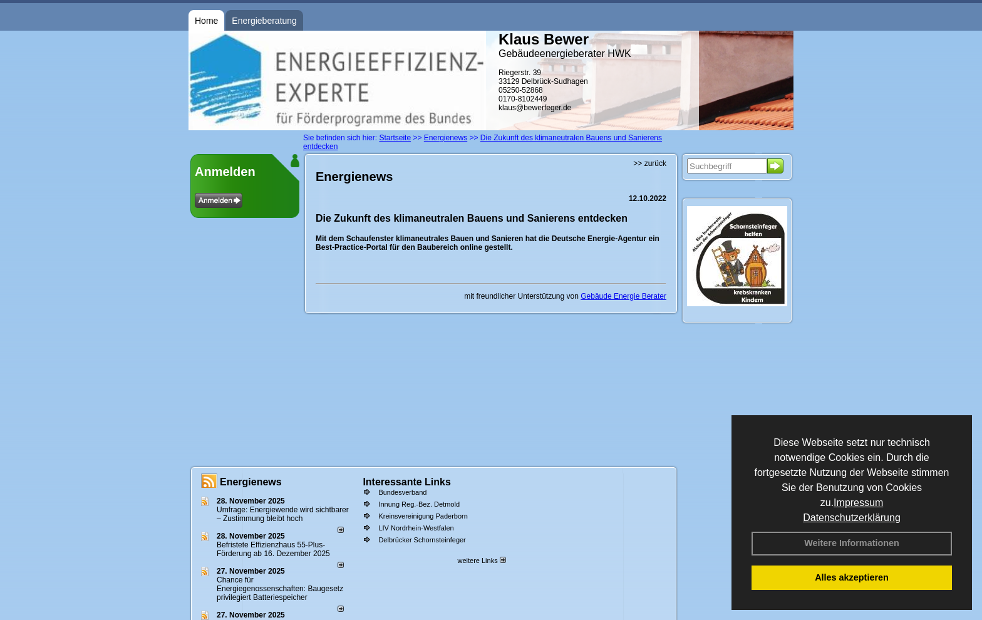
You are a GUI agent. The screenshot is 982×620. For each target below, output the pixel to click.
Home (206, 21)
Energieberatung (264, 21)
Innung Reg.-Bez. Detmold (419, 504)
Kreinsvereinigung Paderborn (422, 516)
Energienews (251, 482)
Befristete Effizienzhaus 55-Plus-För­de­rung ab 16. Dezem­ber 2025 (273, 549)
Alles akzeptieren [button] (852, 577)
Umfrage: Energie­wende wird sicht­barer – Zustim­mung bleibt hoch (283, 514)
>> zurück (649, 163)
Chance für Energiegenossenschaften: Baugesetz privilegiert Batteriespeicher (280, 589)
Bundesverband (402, 492)
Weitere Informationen (851, 543)
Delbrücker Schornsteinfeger (421, 540)
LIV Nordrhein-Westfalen (415, 528)
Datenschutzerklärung (852, 517)
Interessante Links (407, 482)
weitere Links (481, 560)
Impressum (858, 502)
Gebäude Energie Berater (623, 296)
